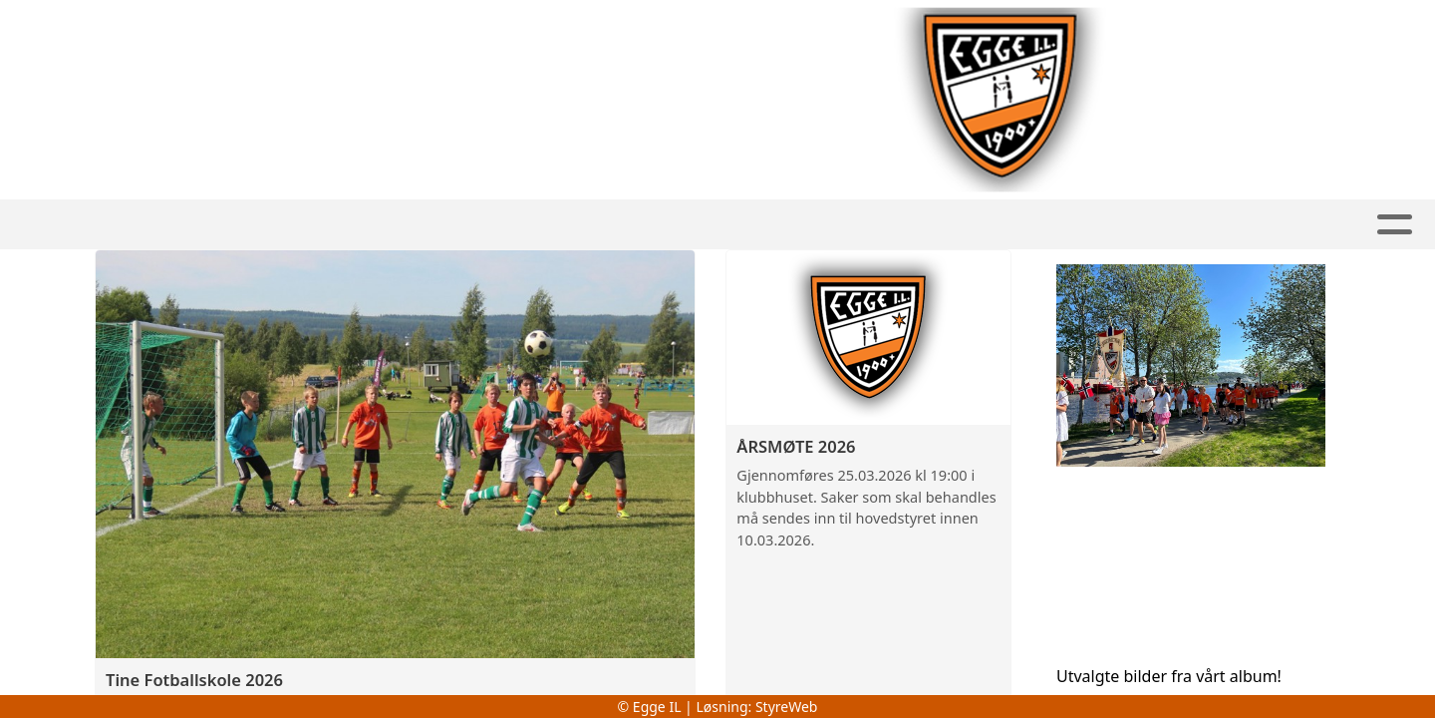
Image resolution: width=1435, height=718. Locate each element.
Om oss (1032, 224)
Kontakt (1151, 224)
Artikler (731, 224)
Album (824, 224)
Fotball (351, 224)
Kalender (922, 224)
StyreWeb (786, 706)
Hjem (256, 224)
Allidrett (613, 224)
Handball (478, 224)
